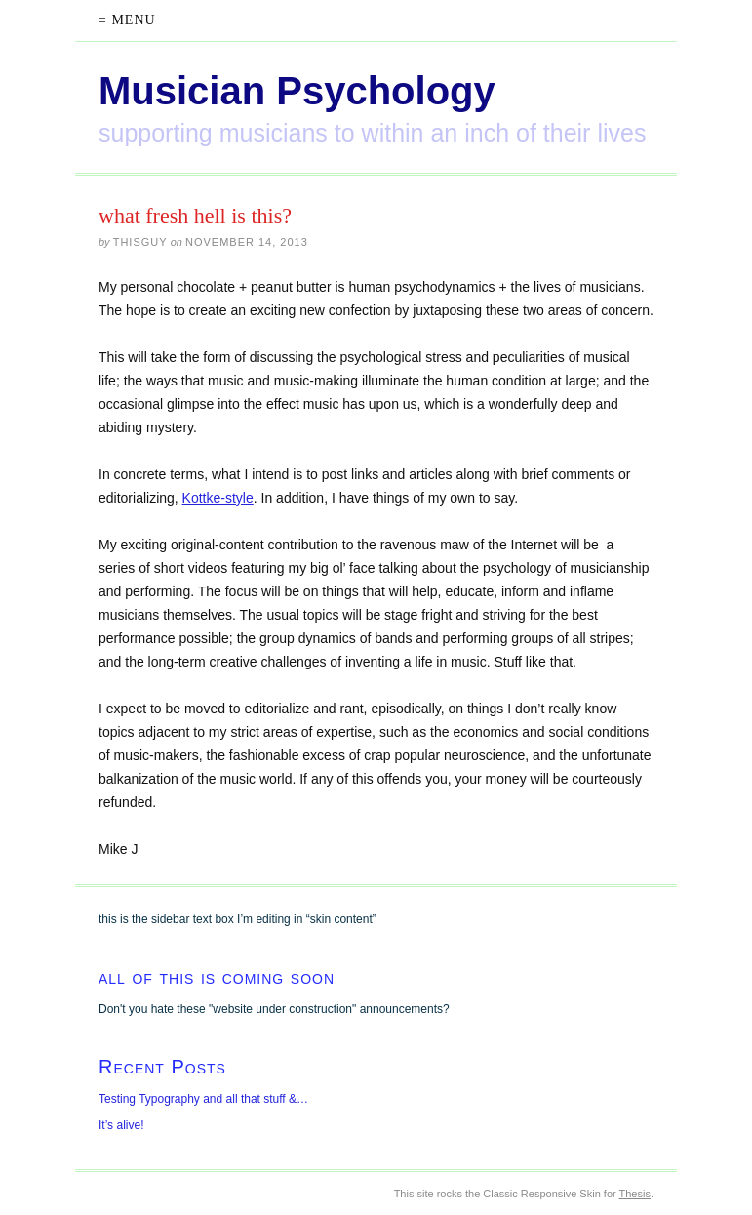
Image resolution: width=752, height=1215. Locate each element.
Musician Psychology (297, 90)
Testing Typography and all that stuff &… (203, 1099)
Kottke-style (218, 498)
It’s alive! (121, 1125)
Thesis (635, 1193)
